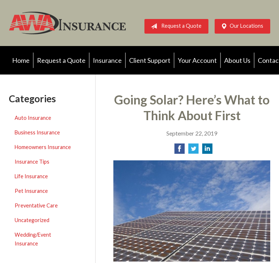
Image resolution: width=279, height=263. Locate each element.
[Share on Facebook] (179, 150)
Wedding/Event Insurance (33, 239)
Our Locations (240, 26)
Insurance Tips (32, 162)
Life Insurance (31, 176)
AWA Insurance (67, 23)
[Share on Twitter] (193, 150)
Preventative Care (36, 205)
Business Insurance (37, 132)
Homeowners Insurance (43, 147)
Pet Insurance (31, 191)
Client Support (149, 60)
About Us (237, 60)
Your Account (197, 60)
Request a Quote (174, 26)
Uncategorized (32, 220)
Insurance (107, 60)
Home (21, 60)
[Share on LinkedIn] (207, 150)
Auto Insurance (33, 118)
